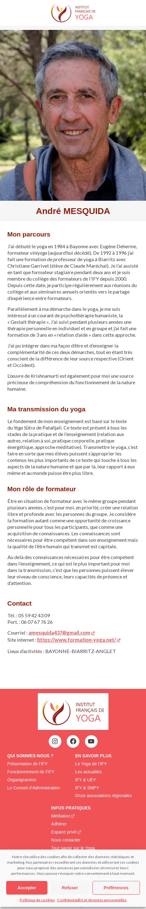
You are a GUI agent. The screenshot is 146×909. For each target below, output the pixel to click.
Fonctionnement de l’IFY (31, 771)
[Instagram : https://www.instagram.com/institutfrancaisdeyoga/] (55, 741)
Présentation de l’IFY (27, 763)
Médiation (60, 815)
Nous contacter (65, 839)
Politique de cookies (37, 900)
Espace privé (63, 831)
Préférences (116, 887)
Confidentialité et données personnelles (91, 900)
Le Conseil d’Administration (33, 787)
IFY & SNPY (87, 787)
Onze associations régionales (103, 795)
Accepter (26, 887)
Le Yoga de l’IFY (91, 763)
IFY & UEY (85, 779)
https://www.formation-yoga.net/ (76, 640)
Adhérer (59, 823)
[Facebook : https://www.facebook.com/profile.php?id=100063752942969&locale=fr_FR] (73, 741)
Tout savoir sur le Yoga (73, 847)
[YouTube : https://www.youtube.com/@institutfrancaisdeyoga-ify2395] (91, 741)
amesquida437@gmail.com (59, 632)
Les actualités (88, 771)
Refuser (70, 887)
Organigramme (21, 779)
